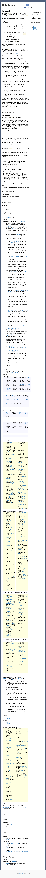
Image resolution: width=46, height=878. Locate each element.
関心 (7, 578)
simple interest (28, 383)
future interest (7, 396)
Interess (34, 25)
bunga (23, 448)
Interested (35, 29)
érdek (7, 665)
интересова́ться (20, 752)
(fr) (13, 466)
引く (7, 778)
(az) (10, 730)
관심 (12, 629)
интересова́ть (19, 745)
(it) (10, 481)
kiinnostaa (8, 758)
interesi (7, 755)
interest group (21, 436)
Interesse (8, 548)
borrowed (14, 228)
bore (7, 717)
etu (12, 652)
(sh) (22, 481)
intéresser (8, 760)
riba (6, 496)
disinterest (8, 718)
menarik (11, 799)
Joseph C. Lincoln (15, 256)
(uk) (24, 504)
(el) (13, 469)
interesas (20, 515)
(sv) (26, 489)
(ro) (23, 469)
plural (13, 362)
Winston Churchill (15, 241)
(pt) (21, 466)
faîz (11, 494)
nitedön (22, 776)
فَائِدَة (10, 442)
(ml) (23, 452)
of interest (10, 334)
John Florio (13, 347)
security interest (28, 378)
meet (7, 807)
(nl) (10, 461)
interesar (22, 766)
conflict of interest (10, 436)
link (12, 327)
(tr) (25, 498)
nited (23, 578)
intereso (13, 538)
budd (23, 508)
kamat (7, 478)
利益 (12, 643)
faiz (23, 498)
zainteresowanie (21, 540)
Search (7, 1)
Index (11, 1)
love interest (13, 396)
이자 (11, 492)
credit (16, 226)
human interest (7, 398)
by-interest (7, 413)
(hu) (10, 478)
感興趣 (11, 738)
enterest (7, 216)
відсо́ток (20, 501)
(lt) (11, 502)
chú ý (26, 775)
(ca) (10, 524)
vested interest (26, 398)
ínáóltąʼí (24, 460)
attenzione (8, 621)
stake (7, 327)
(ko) (13, 492)
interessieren (9, 763)
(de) (13, 468)
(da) (12, 599)
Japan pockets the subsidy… (16, 309)
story (24, 806)
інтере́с (25, 575)
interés (19, 488)
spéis (9, 572)
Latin (37, 12)
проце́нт (20, 472)
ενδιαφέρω (8, 766)
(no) (22, 462)
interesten (14, 821)
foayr (22, 524)
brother (18, 807)
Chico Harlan (18, 309)
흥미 (11, 581)
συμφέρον (8, 656)
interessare (8, 772)
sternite (7, 810)
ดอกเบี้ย (23, 496)
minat (22, 519)
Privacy (20, 875)
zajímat (7, 747)
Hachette (22, 853)
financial (18, 327)
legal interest (7, 401)
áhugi (7, 562)
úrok (10, 458)
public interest (13, 405)
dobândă (20, 469)
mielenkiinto (9, 542)
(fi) (13, 465)
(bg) (10, 451)
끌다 (7, 783)
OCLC (13, 350)
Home (4, 1)
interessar (24, 741)
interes (11, 444)
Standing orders (20, 290)
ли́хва (7, 451)
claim (20, 325)
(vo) (26, 578)
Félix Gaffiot (9, 851)
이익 (11, 669)
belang (10, 648)
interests (23, 221)
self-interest (18, 398)
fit (9, 497)
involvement (16, 325)
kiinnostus (8, 541)
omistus (11, 649)
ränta (24, 489)
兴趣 (11, 529)
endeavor (17, 328)
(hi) (11, 474)
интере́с (8, 520)
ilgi (23, 571)
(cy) (25, 508)
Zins (11, 468)
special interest (18, 401)
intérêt (10, 466)
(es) (22, 488)
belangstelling (9, 596)
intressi (7, 652)
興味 (11, 576)
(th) (26, 496)
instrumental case (20, 757)
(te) (25, 493)
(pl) (26, 540)
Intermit (34, 26)
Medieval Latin (41, 11)
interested (14, 680)
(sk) (25, 485)
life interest (7, 404)
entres (7, 589)
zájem (10, 533)
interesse (8, 481)
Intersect (34, 27)
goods (11, 226)
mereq (7, 586)
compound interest (8, 389)
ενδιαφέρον (8, 550)
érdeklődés (8, 560)
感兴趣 (11, 740)
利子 (11, 482)
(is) (9, 562)
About (23, 875)
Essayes (15, 349)
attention (18, 234)
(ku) (13, 494)
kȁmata (20, 482)
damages (11, 346)
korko (11, 465)
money (7, 226)
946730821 (17, 350)
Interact (34, 28)
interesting (19, 678)
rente (7, 462)
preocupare (20, 651)
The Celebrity (11, 242)
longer (24, 807)
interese (24, 512)
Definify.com (21, 873)
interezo (13, 464)
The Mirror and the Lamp (17, 272)
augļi (7, 500)
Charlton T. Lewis (15, 843)
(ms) (26, 448)
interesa (21, 736)
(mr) (22, 527)
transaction (20, 226)
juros (19, 466)
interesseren (8, 752)
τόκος (10, 469)
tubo (19, 492)
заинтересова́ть (20, 748)
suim (13, 572)
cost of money (14, 372)
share (26, 325)
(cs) (12, 458)
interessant (8, 599)
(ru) (23, 472)
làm (23, 775)
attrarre (7, 774)
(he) (9, 473)
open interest (22, 383)
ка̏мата (20, 477)
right (23, 325)
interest (7, 461)
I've (22, 807)
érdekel (7, 770)
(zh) (14, 454)
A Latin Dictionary (13, 845)
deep (4, 807)
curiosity (8, 237)
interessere (8, 750)
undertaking (11, 328)
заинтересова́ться (20, 754)
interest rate (26, 423)
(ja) (14, 482)
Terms (26, 875)
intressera (23, 767)
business (22, 327)
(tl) (21, 492)
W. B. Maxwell (14, 271)
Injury (14, 345)
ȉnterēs (19, 481)
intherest (8, 217)
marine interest (13, 398)
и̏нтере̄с (24, 476)
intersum (8, 839)
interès (7, 524)
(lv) (9, 500)
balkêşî (7, 588)
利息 (12, 454)
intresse (19, 567)
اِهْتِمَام (10, 512)
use (22, 453)
